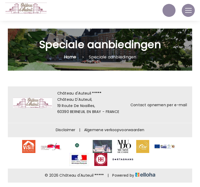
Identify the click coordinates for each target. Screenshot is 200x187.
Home (70, 57)
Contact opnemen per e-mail (155, 105)
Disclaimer (66, 129)
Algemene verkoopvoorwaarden (114, 129)
